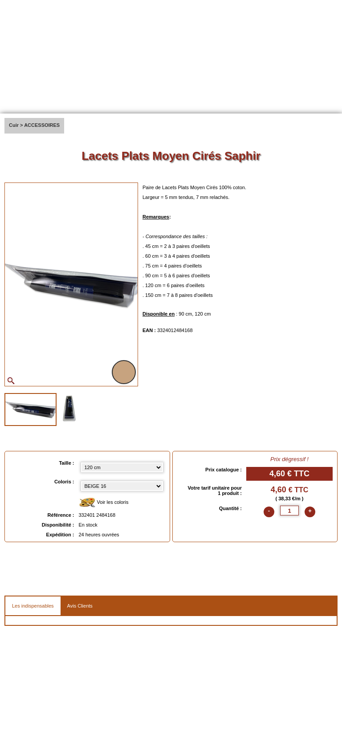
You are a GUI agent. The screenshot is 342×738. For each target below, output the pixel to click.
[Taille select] (122, 467)
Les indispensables (33, 605)
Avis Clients (80, 605)
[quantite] (289, 510)
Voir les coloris (104, 503)
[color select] (122, 486)
